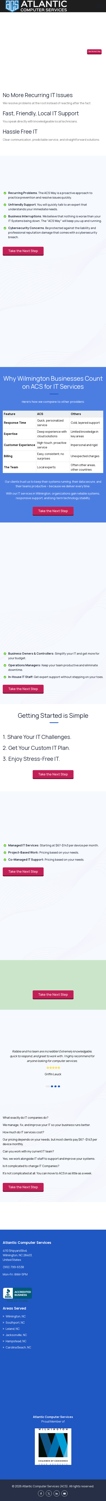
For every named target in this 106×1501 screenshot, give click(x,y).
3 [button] (55, 1086)
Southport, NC (15, 1323)
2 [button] (52, 1086)
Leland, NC (13, 1329)
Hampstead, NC (16, 1341)
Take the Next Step (94, 51)
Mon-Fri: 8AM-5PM (15, 1274)
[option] (53, 1062)
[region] (53, 438)
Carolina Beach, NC (18, 1347)
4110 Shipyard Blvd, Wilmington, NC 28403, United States (17, 1255)
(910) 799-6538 (13, 1267)
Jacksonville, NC (16, 1335)
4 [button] (59, 1086)
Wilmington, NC (16, 1316)
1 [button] (48, 1086)
